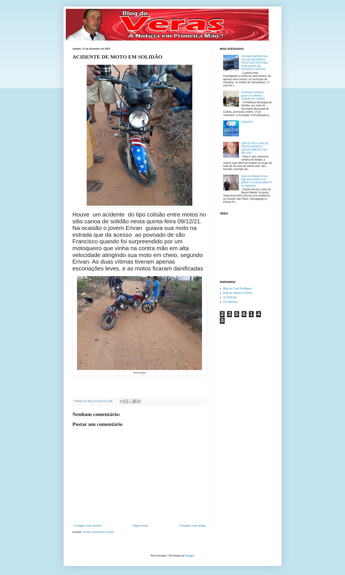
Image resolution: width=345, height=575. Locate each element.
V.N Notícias (230, 301)
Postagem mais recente (87, 525)
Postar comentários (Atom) (98, 532)
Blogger (189, 555)
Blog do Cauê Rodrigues (237, 288)
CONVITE (247, 122)
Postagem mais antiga (192, 525)
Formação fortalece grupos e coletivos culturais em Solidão (253, 95)
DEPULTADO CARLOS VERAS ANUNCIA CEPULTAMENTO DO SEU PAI (254, 148)
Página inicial (140, 525)
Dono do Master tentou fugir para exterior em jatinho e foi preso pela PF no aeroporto (256, 181)
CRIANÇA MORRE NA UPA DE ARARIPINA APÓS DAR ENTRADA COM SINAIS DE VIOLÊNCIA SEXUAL (254, 63)
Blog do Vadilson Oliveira (237, 292)
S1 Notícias (230, 297)
